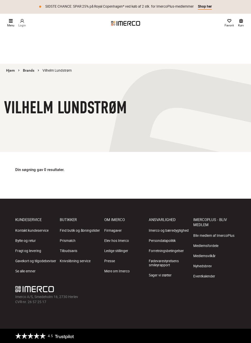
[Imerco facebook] (192, 289)
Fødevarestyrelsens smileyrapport (164, 263)
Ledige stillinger (116, 250)
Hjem (10, 70)
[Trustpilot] (44, 336)
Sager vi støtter (160, 275)
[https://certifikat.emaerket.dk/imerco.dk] (231, 336)
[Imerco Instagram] (202, 289)
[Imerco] (126, 23)
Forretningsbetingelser (166, 250)
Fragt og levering (28, 250)
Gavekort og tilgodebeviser (35, 261)
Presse (109, 261)
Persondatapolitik (162, 240)
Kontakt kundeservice (32, 230)
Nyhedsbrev (202, 266)
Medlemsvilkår (204, 256)
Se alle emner (25, 271)
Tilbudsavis (68, 250)
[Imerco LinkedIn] (233, 289)
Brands (28, 70)
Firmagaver (113, 230)
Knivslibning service (75, 261)
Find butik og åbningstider (80, 230)
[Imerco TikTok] (212, 289)
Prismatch (68, 240)
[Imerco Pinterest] (222, 289)
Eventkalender (204, 276)
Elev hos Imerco (116, 240)
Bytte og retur (25, 240)
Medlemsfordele (205, 245)
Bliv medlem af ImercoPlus (213, 235)
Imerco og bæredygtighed (169, 230)
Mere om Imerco (117, 271)
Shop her (205, 6)
